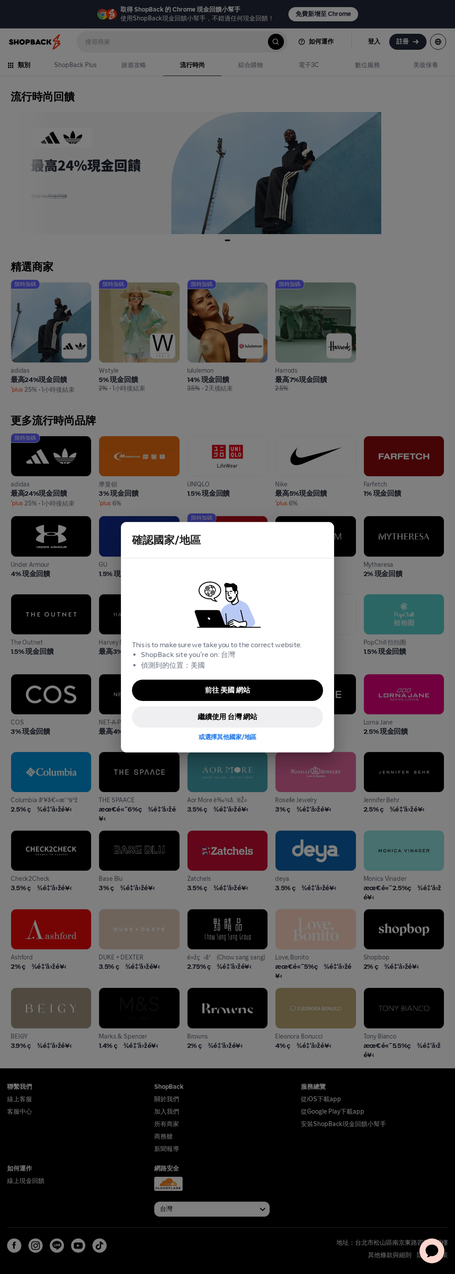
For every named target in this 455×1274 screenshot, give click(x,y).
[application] (432, 1251)
